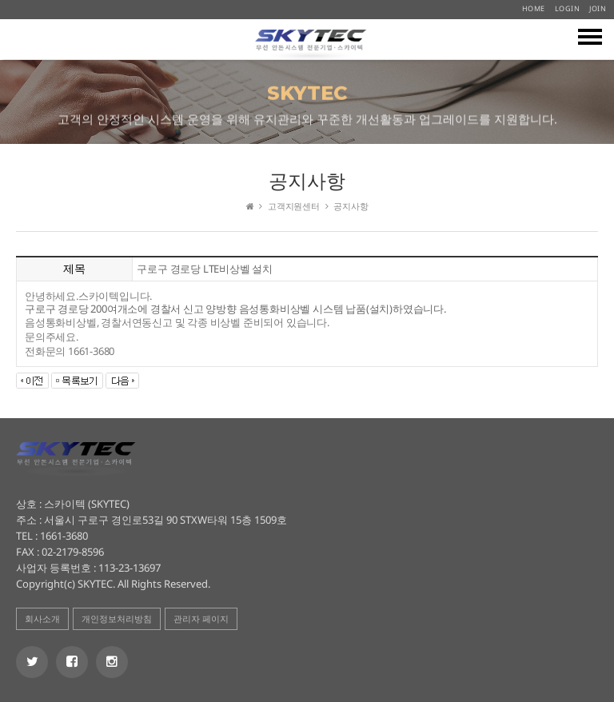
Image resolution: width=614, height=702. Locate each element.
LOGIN (567, 8)
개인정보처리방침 (117, 618)
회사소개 (42, 618)
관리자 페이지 (201, 618)
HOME (533, 8)
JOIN (597, 8)
